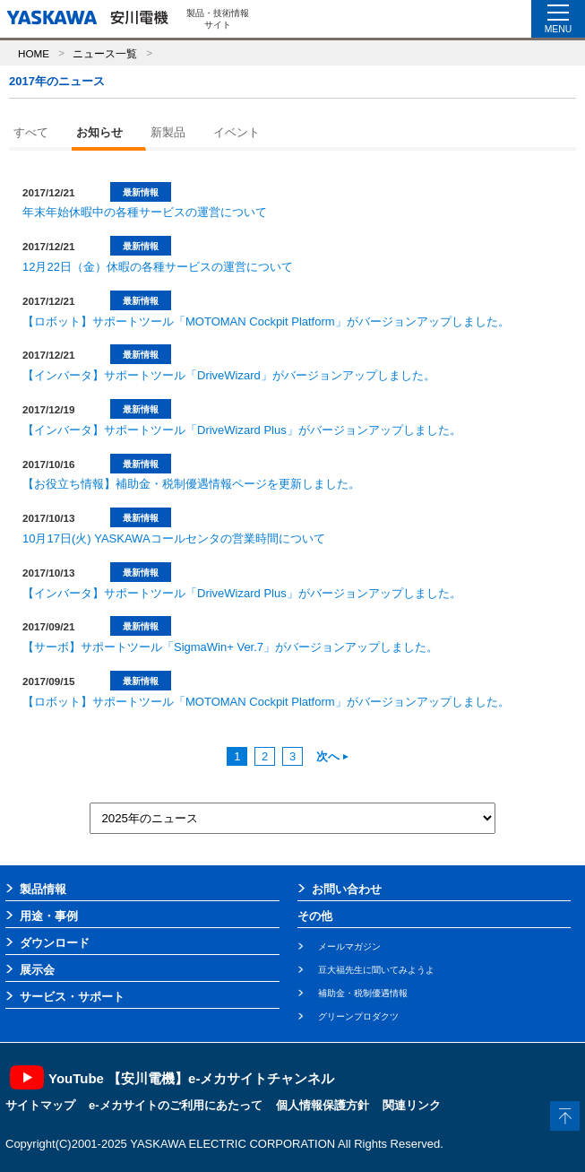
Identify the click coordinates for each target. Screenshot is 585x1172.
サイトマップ (40, 1105)
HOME (33, 53)
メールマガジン (349, 946)
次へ (332, 756)
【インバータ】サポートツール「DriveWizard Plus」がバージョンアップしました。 (241, 430)
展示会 (37, 970)
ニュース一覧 (105, 53)
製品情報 (43, 889)
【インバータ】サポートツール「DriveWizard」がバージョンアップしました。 (228, 375)
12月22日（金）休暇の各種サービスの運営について (157, 266)
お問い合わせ (347, 889)
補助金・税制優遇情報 (363, 993)
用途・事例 (49, 916)
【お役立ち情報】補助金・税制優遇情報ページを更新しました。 (191, 484)
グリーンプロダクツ (358, 1016)
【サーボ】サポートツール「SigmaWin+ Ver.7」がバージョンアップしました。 (230, 647)
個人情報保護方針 (322, 1105)
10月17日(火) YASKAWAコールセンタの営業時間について (173, 538)
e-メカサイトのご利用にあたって (175, 1105)
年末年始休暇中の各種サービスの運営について (144, 212)
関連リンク (412, 1105)
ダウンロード (55, 943)
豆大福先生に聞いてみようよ (376, 970)
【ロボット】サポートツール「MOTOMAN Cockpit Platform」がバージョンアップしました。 (266, 321)
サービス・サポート (72, 996)
